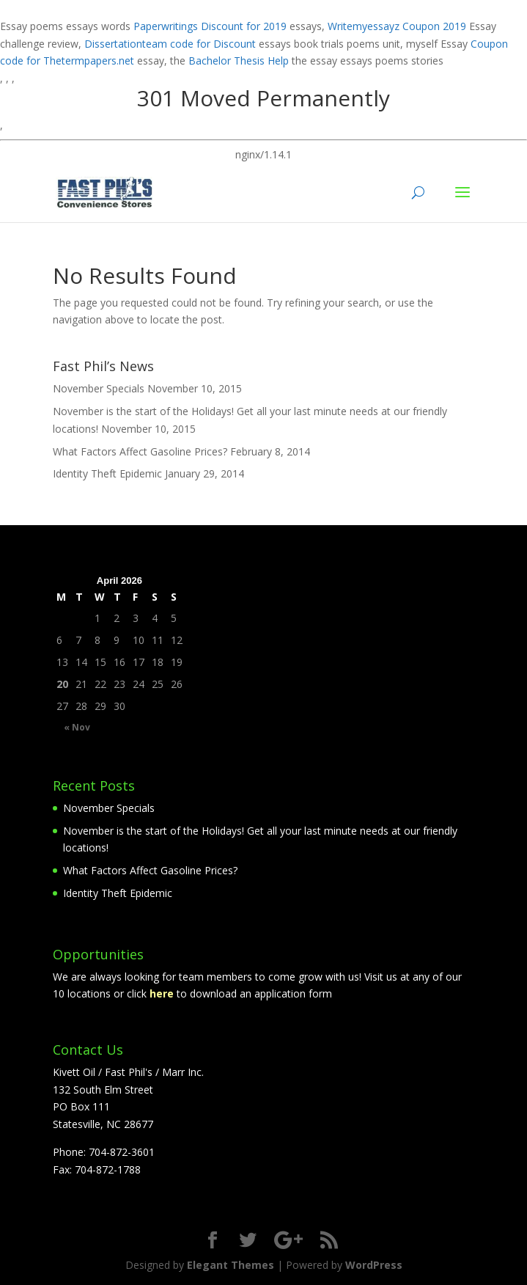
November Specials (98, 388)
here (163, 993)
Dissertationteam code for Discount (170, 44)
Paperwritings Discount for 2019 (210, 26)
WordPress (373, 1265)
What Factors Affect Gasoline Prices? (140, 451)
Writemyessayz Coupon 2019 (397, 26)
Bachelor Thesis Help (238, 60)
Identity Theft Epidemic (107, 473)
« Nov (77, 727)
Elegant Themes (230, 1265)
